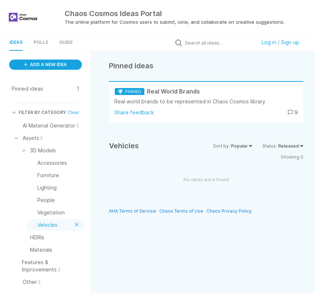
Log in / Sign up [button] (280, 42)
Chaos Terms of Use (181, 211)
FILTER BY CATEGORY (39, 112)
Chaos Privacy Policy (229, 211)
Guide (66, 42)
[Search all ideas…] (219, 42)
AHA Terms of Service (133, 211)
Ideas (16, 42)
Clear (73, 112)
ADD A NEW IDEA (45, 64)
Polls (41, 42)
